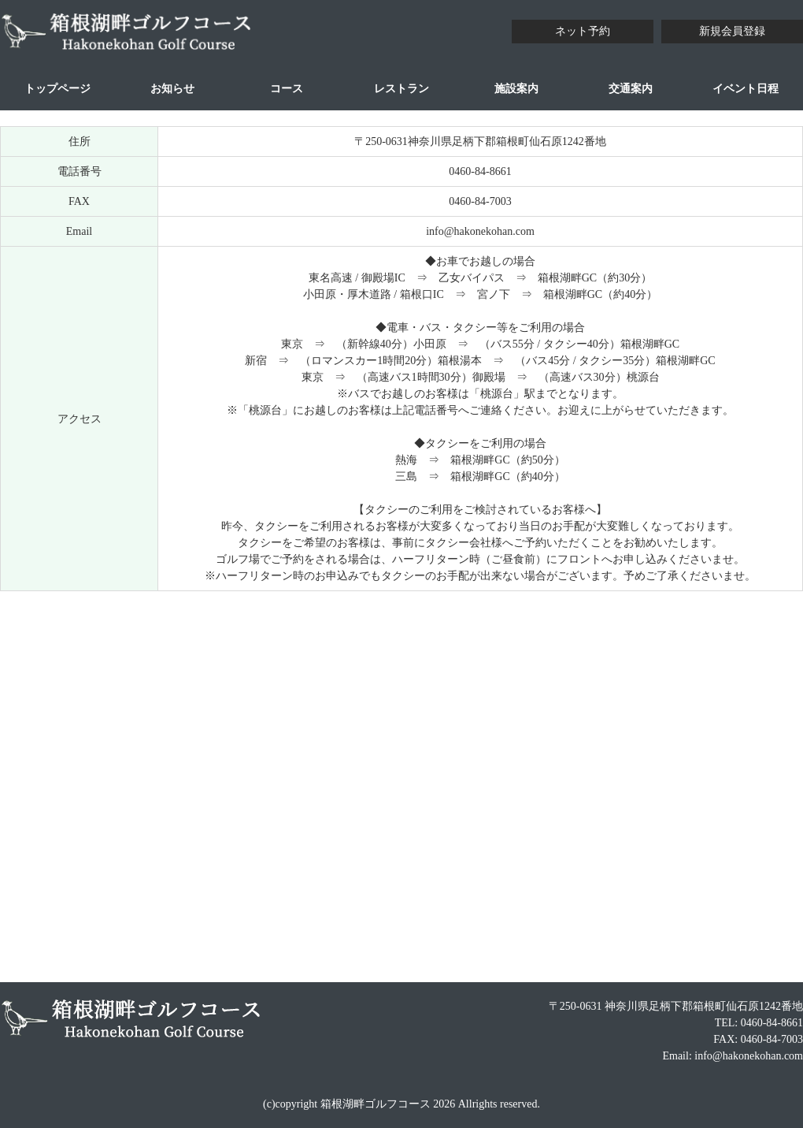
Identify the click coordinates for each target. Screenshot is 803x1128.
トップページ (57, 89)
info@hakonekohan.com (480, 231)
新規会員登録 (732, 31)
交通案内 (631, 89)
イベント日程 (745, 89)
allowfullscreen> (401, 784)
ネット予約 (582, 31)
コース (286, 89)
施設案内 (516, 89)
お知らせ (172, 89)
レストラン (401, 89)
